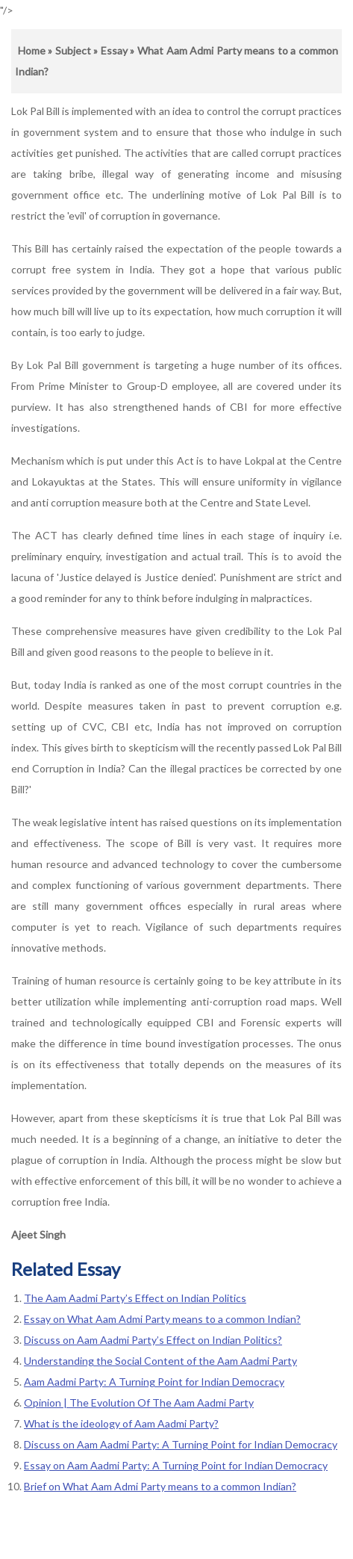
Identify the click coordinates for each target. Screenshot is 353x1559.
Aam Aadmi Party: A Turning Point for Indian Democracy (154, 1381)
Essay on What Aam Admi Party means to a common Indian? (162, 1318)
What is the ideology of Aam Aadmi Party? (121, 1423)
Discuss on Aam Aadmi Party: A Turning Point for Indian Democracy (180, 1444)
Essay (114, 50)
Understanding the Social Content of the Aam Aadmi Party (160, 1360)
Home (32, 50)
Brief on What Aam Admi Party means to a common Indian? (160, 1486)
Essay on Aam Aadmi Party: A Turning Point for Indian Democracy (176, 1465)
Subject (73, 50)
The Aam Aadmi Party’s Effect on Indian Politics (135, 1298)
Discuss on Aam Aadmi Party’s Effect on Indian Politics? (153, 1339)
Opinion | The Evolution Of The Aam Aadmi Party (139, 1402)
